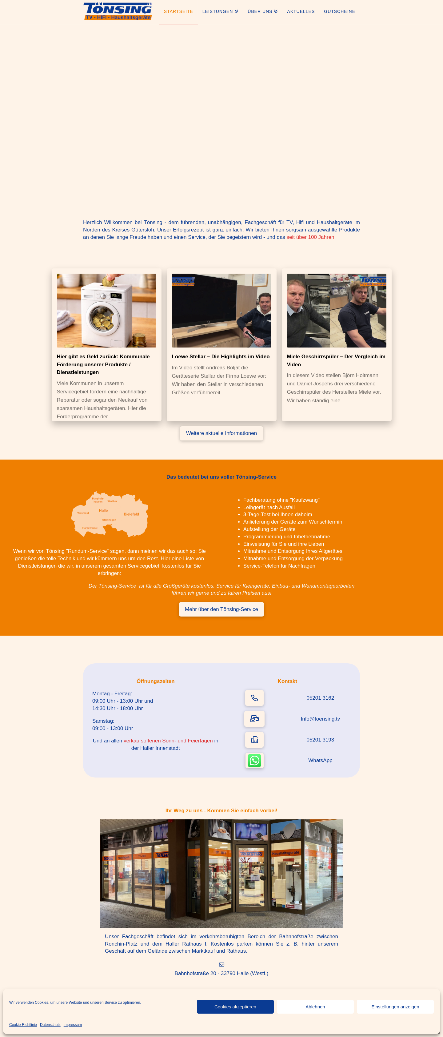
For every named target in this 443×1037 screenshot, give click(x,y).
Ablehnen (315, 1006)
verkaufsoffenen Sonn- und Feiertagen (168, 741)
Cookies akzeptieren (235, 1006)
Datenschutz (50, 1025)
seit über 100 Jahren (310, 237)
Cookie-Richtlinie (23, 1025)
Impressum (73, 1025)
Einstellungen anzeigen (395, 1006)
